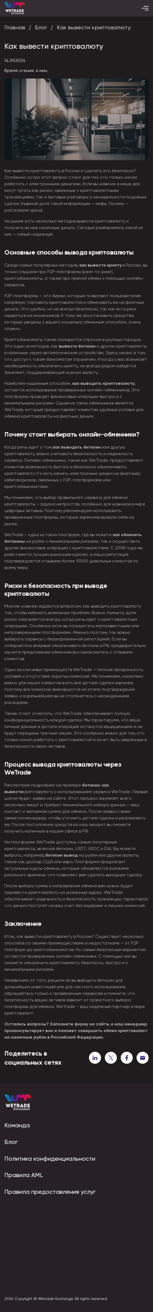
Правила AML (23, 1175)
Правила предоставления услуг (50, 1191)
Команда (17, 1125)
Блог (41, 28)
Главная (14, 28)
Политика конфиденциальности (49, 1158)
